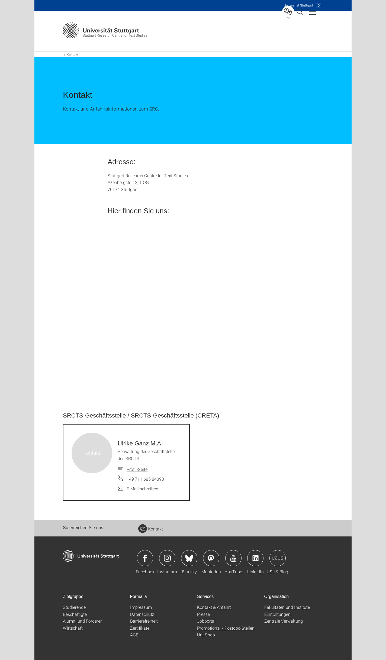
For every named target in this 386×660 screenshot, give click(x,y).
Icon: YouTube (233, 558)
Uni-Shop (206, 635)
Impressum (141, 607)
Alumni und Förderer (82, 621)
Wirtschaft (73, 628)
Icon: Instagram (167, 558)
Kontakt (150, 529)
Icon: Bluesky (189, 558)
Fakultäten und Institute (287, 607)
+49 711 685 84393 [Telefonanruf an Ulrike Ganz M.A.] (145, 479)
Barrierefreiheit (144, 621)
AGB (134, 635)
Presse (203, 614)
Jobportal (206, 621)
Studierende (74, 607)
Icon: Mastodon (211, 558)
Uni (298, 5)
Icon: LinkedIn (255, 558)
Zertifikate (139, 628)
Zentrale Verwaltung (283, 621)
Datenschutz (142, 614)
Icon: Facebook (145, 558)
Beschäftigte (75, 614)
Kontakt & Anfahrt (214, 607)
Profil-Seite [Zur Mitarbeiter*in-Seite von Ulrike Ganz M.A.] (137, 469)
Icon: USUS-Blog (277, 558)
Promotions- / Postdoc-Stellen (226, 628)
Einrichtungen (277, 614)
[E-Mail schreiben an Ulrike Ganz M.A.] (138, 488)
